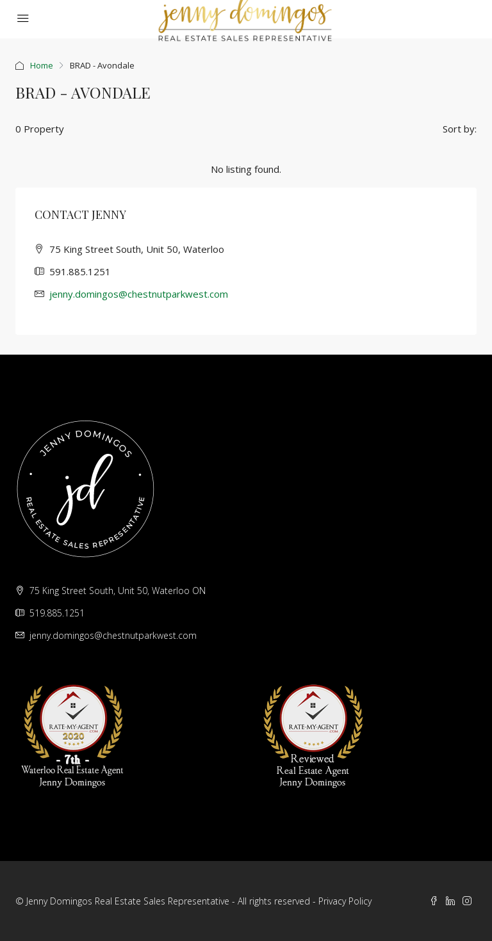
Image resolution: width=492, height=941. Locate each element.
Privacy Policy (345, 901)
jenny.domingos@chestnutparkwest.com (138, 293)
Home (41, 65)
